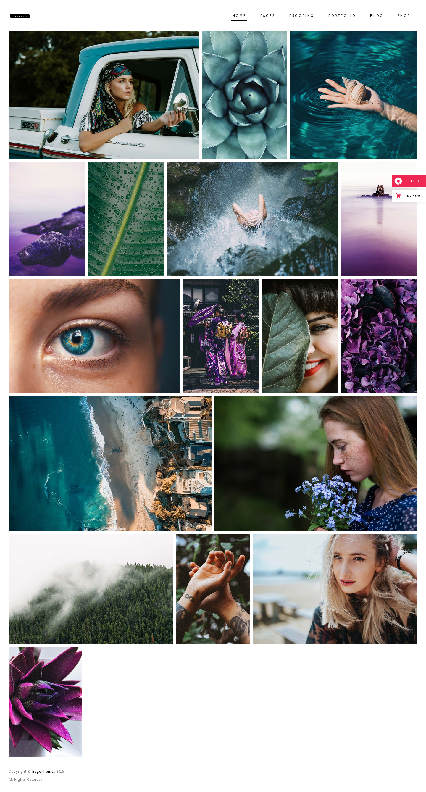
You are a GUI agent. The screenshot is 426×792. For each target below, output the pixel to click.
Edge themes (43, 771)
